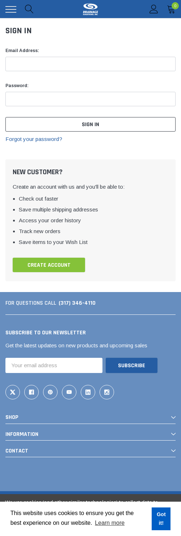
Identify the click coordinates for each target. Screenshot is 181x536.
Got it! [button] (161, 518)
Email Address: (22, 50)
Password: (17, 85)
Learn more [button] (110, 523)
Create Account (49, 265)
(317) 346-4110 (77, 303)
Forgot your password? (33, 139)
